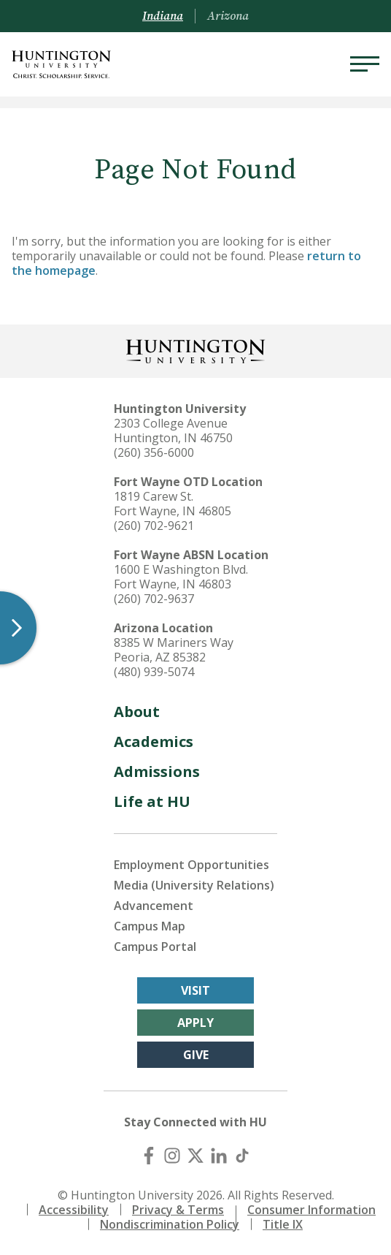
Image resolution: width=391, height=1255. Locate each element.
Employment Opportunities (191, 865)
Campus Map (149, 926)
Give (196, 1055)
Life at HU (152, 801)
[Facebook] (149, 1155)
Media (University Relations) (194, 885)
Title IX (283, 1224)
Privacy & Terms (178, 1210)
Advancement (153, 906)
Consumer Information (311, 1210)
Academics (153, 741)
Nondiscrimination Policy (169, 1224)
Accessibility (74, 1210)
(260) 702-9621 (154, 525)
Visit (195, 990)
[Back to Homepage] (195, 349)
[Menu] (364, 64)
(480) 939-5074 (154, 672)
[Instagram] (172, 1155)
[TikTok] (242, 1155)
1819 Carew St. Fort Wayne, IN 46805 (172, 503)
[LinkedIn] (219, 1155)
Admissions (157, 771)
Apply (195, 1023)
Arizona (228, 16)
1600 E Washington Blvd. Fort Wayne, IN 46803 (181, 576)
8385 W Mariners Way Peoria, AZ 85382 (173, 649)
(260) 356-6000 (154, 452)
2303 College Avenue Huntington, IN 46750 (173, 430)
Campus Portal (155, 947)
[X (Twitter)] (195, 1155)
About (137, 711)
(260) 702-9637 (154, 599)
